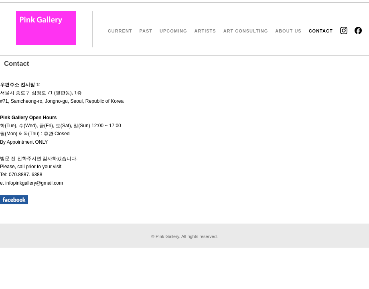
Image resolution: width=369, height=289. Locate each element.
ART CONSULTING (245, 30)
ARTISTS (205, 30)
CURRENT (120, 30)
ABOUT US (288, 30)
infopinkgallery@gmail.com (34, 183)
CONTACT (321, 30)
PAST (146, 30)
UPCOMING (173, 30)
